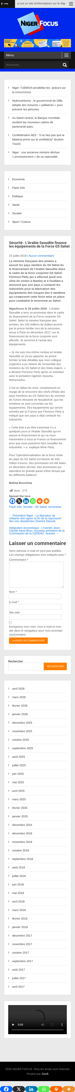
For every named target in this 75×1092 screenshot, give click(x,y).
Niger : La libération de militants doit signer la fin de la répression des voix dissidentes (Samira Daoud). (35, 518)
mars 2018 (19, 914)
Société (17, 213)
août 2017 (18, 974)
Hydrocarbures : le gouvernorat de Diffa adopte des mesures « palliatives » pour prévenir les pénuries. (37, 105)
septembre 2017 (22, 965)
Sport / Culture (21, 221)
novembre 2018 (22, 846)
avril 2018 (18, 906)
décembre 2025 (22, 727)
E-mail (14, 606)
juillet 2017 (19, 982)
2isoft (45, 1078)
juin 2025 (18, 778)
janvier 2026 (20, 718)
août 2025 (18, 761)
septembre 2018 (22, 863)
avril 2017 (18, 991)
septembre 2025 (22, 753)
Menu (10, 55)
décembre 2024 (22, 829)
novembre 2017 (22, 948)
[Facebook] (12, 501)
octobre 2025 (20, 744)
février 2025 (19, 812)
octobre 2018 (20, 855)
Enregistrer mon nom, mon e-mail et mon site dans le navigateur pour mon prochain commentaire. (35, 635)
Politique (17, 196)
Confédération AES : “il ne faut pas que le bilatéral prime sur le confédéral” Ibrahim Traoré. (38, 139)
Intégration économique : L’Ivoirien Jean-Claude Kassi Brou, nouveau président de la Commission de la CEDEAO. (37, 530)
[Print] (40, 501)
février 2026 (19, 710)
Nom (13, 596)
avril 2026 (18, 693)
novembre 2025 (22, 736)
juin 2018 (18, 889)
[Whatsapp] (33, 501)
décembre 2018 (22, 838)
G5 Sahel (41, 506)
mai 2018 (18, 897)
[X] (19, 501)
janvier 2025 (20, 821)
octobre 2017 (20, 957)
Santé (16, 204)
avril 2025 (18, 795)
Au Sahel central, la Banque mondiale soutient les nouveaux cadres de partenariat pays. (36, 122)
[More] (46, 501)
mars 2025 (19, 804)
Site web (14, 617)
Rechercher (15, 666)
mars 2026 (19, 701)
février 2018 (19, 923)
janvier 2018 (20, 931)
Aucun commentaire (41, 255)
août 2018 (18, 872)
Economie (18, 179)
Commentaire (18, 559)
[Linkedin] (26, 501)
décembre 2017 (22, 940)
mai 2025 (18, 787)
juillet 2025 (19, 770)
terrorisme (54, 506)
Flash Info (18, 187)
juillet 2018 (19, 880)
